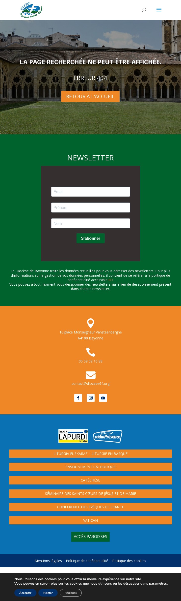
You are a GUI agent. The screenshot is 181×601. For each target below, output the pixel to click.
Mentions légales (48, 560)
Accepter (25, 593)
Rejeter (48, 593)
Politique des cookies (129, 560)
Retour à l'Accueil (90, 96)
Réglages (71, 593)
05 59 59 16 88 (91, 361)
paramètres (158, 583)
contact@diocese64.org (90, 383)
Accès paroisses (90, 536)
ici (110, 279)
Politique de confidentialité (87, 560)
